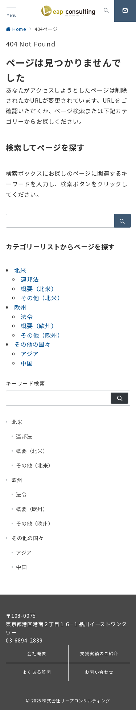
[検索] (119, 398)
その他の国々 (32, 344)
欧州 (20, 307)
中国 (27, 363)
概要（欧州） (39, 325)
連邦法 (30, 279)
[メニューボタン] (11, 11)
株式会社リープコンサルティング (76, 700)
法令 (27, 316)
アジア (29, 353)
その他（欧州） (42, 335)
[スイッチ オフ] (106, 11)
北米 (20, 270)
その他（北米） (42, 297)
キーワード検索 (25, 383)
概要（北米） (39, 288)
